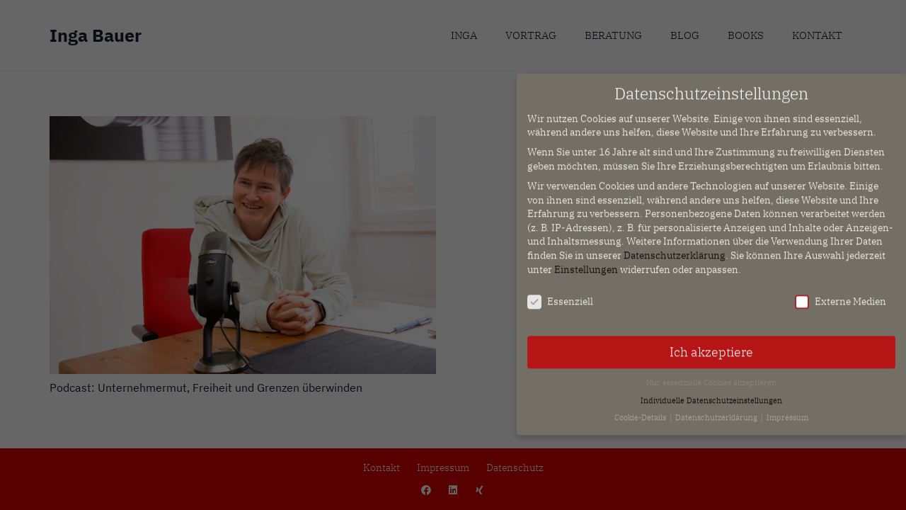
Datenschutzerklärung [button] (717, 411)
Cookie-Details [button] (641, 411)
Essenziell (560, 295)
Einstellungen (586, 262)
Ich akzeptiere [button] (711, 345)
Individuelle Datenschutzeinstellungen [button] (711, 393)
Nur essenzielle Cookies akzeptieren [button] (711, 376)
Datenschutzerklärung (675, 248)
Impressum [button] (787, 411)
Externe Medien (840, 295)
